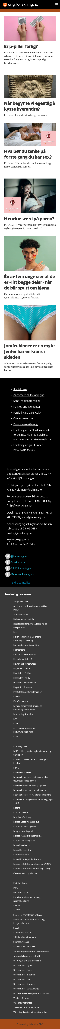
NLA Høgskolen (20, 746)
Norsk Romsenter (21, 854)
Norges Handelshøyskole (24, 826)
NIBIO (16, 723)
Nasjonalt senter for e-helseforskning (30, 790)
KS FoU (16, 696)
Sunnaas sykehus (21, 941)
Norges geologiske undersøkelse (27, 835)
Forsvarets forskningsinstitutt (26, 645)
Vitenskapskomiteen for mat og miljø (29, 1012)
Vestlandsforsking (21, 998)
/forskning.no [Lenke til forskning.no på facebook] (18, 562)
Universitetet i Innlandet (24, 974)
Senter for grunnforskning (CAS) (27, 914)
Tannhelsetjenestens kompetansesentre (31, 951)
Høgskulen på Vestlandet (24, 682)
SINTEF (16, 910)
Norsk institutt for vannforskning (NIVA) (31, 868)
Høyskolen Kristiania (22, 687)
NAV (15, 718)
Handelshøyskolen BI (22, 659)
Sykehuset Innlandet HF (24, 946)
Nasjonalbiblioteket (22, 772)
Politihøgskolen (20, 883)
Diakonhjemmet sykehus (24, 619)
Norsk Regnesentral (22, 850)
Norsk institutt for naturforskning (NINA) (32, 864)
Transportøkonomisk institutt (26, 956)
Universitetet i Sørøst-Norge (26, 988)
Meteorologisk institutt (23, 714)
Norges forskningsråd (23, 831)
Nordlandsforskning (22, 817)
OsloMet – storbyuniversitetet (27, 873)
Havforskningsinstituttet (24, 663)
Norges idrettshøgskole (23, 840)
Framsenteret (19, 649)
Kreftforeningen (20, 701)
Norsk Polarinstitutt (22, 845)
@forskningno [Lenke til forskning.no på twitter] (19, 556)
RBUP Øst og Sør (21, 892)
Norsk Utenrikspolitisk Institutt (27, 859)
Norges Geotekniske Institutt (26, 821)
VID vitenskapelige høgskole (26, 1007)
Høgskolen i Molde (21, 668)
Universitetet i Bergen (23, 970)
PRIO (15, 887)
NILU (15, 736)
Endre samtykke (20, 582)
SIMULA (16, 905)
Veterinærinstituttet (22, 1002)
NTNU (16, 767)
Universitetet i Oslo (22, 979)
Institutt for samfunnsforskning (27, 691)
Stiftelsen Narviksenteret (24, 937)
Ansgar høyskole (20, 601)
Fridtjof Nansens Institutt (24, 654)
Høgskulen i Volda (21, 677)
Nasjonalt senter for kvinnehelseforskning (32, 794)
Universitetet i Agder (22, 965)
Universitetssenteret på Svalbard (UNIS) (31, 993)
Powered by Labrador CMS (30, 1024)
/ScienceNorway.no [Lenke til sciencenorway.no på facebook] (22, 574)
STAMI (16, 927)
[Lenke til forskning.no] (26, 3)
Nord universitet (20, 812)
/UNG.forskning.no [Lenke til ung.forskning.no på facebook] (21, 568)
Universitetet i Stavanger (24, 984)
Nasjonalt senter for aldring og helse (29, 785)
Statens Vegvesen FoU (23, 932)
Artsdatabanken (20, 614)
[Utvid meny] (56, 4)
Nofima (16, 807)
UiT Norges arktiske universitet (27, 960)
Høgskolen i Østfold (22, 673)
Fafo (15, 632)
